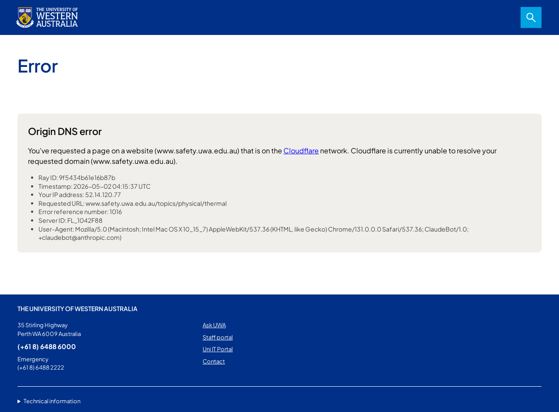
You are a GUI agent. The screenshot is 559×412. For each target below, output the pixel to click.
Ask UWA (214, 325)
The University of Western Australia (77, 308)
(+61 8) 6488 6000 (46, 346)
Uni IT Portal (218, 349)
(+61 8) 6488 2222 (40, 367)
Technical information (52, 401)
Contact (214, 361)
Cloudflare (301, 150)
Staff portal (218, 337)
